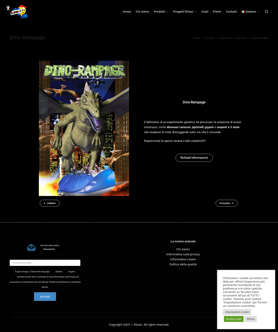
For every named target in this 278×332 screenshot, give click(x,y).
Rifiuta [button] (250, 319)
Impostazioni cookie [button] (237, 312)
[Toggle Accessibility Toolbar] (8, 8)
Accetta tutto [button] (233, 319)
